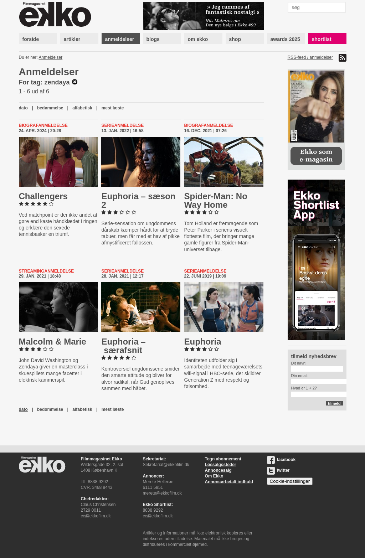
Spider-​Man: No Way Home (215, 200)
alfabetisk (82, 107)
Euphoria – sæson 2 (138, 200)
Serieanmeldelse (122, 125)
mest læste (113, 107)
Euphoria (202, 341)
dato (23, 107)
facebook (281, 459)
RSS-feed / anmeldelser (310, 57)
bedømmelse (50, 107)
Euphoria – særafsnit (123, 346)
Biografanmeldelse (43, 125)
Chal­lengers (43, 196)
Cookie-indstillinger (290, 481)
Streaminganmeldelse (46, 271)
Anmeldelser (51, 57)
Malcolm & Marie (52, 341)
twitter (278, 470)
